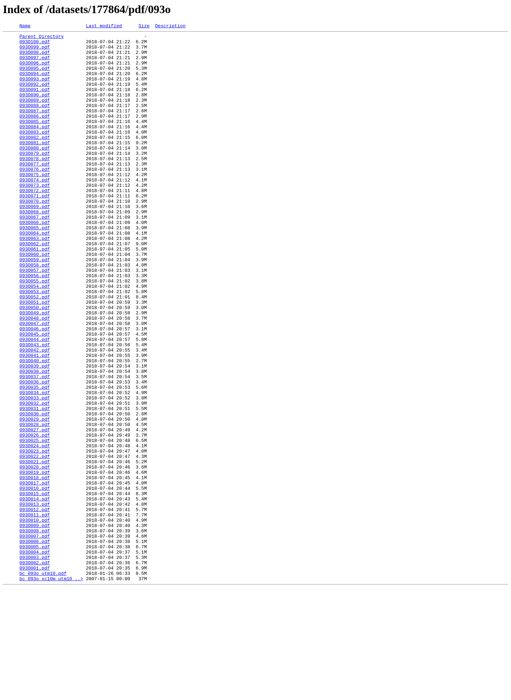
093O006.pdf (35, 644)
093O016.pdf (35, 580)
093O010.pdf (35, 619)
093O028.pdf (35, 504)
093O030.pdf (35, 491)
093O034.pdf (35, 466)
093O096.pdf (35, 70)
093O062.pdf (35, 287)
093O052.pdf (35, 351)
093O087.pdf (35, 127)
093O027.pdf (35, 510)
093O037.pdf (35, 446)
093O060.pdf (35, 300)
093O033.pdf (35, 472)
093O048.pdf (35, 376)
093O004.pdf (35, 657)
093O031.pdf (35, 485)
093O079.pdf (35, 178)
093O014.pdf (35, 593)
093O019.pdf (35, 561)
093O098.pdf (35, 57)
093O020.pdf (35, 555)
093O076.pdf (35, 198)
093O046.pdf (35, 389)
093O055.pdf (35, 332)
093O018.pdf (35, 568)
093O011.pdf (35, 612)
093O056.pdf (35, 325)
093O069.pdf (35, 242)
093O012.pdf (35, 606)
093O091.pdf (35, 102)
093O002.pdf (35, 670)
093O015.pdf (35, 587)
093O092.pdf (35, 96)
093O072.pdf (35, 223)
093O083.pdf (35, 153)
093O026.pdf (35, 517)
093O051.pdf (35, 357)
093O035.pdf (35, 459)
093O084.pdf (35, 147)
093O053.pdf (35, 344)
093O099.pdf (35, 51)
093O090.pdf (35, 108)
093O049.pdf (35, 370)
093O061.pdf (35, 293)
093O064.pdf (35, 274)
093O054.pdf (35, 338)
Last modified (104, 26)
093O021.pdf (35, 548)
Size (143, 26)
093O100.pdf (35, 44)
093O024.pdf (35, 529)
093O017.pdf (35, 574)
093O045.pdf (35, 395)
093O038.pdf (35, 440)
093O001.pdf (35, 676)
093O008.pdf (35, 631)
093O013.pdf (35, 600)
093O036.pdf (35, 453)
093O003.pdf (35, 663)
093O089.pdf (35, 115)
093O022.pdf (35, 542)
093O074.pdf (35, 210)
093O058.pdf (35, 312)
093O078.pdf (35, 185)
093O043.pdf (35, 408)
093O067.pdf (35, 255)
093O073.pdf (35, 217)
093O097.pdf (35, 64)
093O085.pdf (35, 140)
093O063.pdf (35, 281)
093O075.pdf (35, 204)
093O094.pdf (35, 83)
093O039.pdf (35, 434)
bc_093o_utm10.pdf (43, 682)
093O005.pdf (35, 651)
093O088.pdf (35, 121)
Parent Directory (42, 38)
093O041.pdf (35, 421)
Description (170, 26)
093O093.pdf (35, 89)
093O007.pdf (35, 638)
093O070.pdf (35, 236)
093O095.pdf (35, 76)
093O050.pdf (35, 363)
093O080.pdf (35, 172)
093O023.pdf (35, 536)
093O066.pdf (35, 261)
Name (25, 26)
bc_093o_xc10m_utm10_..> (51, 689)
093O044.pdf (35, 402)
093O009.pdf (35, 625)
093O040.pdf (35, 427)
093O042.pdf (35, 414)
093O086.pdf (35, 134)
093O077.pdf (35, 191)
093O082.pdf (35, 159)
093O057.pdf (35, 319)
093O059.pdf (35, 306)
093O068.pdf (35, 249)
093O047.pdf (35, 383)
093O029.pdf (35, 497)
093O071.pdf (35, 229)
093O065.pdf (35, 268)
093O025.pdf (35, 523)
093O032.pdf (35, 478)
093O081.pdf (35, 166)
